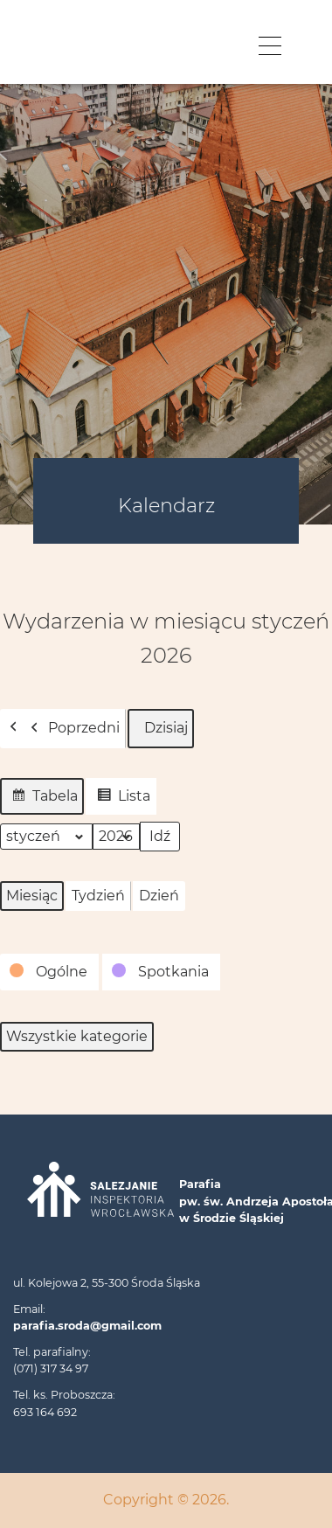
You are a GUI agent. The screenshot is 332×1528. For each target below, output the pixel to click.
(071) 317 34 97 (50, 1368)
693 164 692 (45, 1412)
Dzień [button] (159, 895)
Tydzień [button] (98, 895)
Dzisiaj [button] (161, 728)
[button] (49, 972)
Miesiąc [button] (32, 895)
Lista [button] (120, 798)
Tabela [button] (41, 798)
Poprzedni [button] (71, 728)
